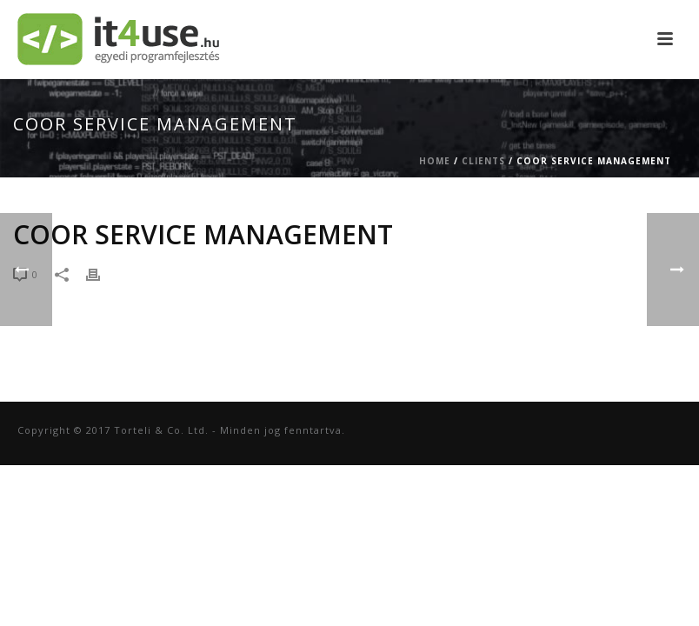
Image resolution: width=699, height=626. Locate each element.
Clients (483, 161)
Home (434, 161)
